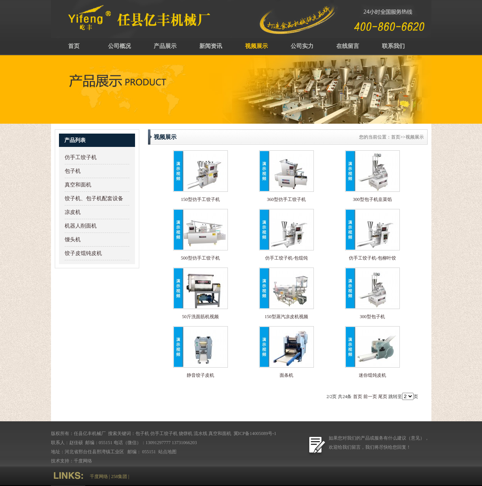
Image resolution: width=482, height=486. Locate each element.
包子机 (73, 171)
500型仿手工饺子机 (200, 258)
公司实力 (302, 46)
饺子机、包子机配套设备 (94, 198)
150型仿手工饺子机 (200, 199)
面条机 (286, 375)
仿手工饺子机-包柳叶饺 (372, 258)
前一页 (370, 396)
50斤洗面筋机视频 (200, 316)
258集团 (119, 476)
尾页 (382, 396)
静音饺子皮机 (200, 375)
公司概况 (119, 46)
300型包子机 (372, 316)
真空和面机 (78, 185)
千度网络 (83, 461)
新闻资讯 (210, 46)
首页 (74, 46)
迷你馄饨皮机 (372, 375)
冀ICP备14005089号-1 (254, 433)
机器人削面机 (81, 226)
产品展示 (165, 46)
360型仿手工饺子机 (286, 199)
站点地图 (168, 451)
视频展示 (256, 46)
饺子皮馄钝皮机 (83, 253)
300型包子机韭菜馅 (372, 199)
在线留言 (347, 46)
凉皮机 (73, 212)
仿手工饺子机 (81, 157)
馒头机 (73, 239)
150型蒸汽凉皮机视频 (286, 316)
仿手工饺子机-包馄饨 (286, 258)
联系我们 (393, 46)
